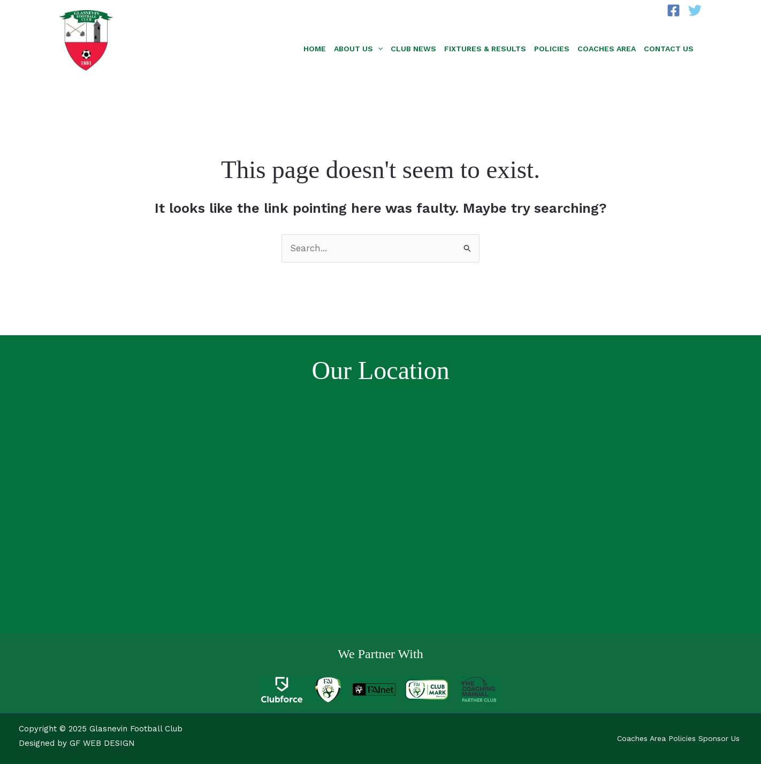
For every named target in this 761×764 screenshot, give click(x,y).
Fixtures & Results (485, 48)
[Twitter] (695, 10)
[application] (378, 49)
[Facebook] (673, 10)
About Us (358, 49)
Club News (413, 48)
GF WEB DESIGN (102, 743)
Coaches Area (606, 48)
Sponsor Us (719, 738)
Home (314, 48)
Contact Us (669, 48)
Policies (551, 48)
